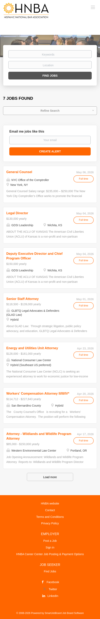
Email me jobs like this (26, 131)
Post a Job (50, 540)
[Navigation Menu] (93, 7)
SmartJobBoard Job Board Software (64, 613)
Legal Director (17, 213)
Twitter (53, 589)
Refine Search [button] (49, 110)
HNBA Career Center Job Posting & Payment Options (50, 554)
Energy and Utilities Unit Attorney (32, 348)
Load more (50, 477)
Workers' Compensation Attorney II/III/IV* (37, 393)
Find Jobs (50, 75)
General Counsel (19, 172)
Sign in (50, 547)
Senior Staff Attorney (22, 299)
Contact (50, 510)
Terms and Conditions (50, 516)
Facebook (53, 582)
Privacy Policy (50, 523)
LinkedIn (53, 596)
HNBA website (50, 503)
